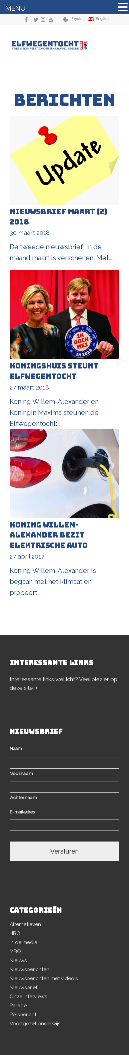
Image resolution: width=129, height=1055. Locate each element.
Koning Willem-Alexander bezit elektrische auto (49, 535)
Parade (18, 1006)
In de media (23, 942)
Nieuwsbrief (23, 988)
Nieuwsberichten (29, 969)
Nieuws (18, 960)
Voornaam (21, 773)
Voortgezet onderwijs (35, 1024)
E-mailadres (24, 811)
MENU (15, 8)
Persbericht (23, 1015)
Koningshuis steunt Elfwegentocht (54, 371)
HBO (15, 933)
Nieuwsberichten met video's (44, 978)
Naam (18, 748)
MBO (15, 951)
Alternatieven (25, 924)
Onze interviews (28, 997)
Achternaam (23, 797)
